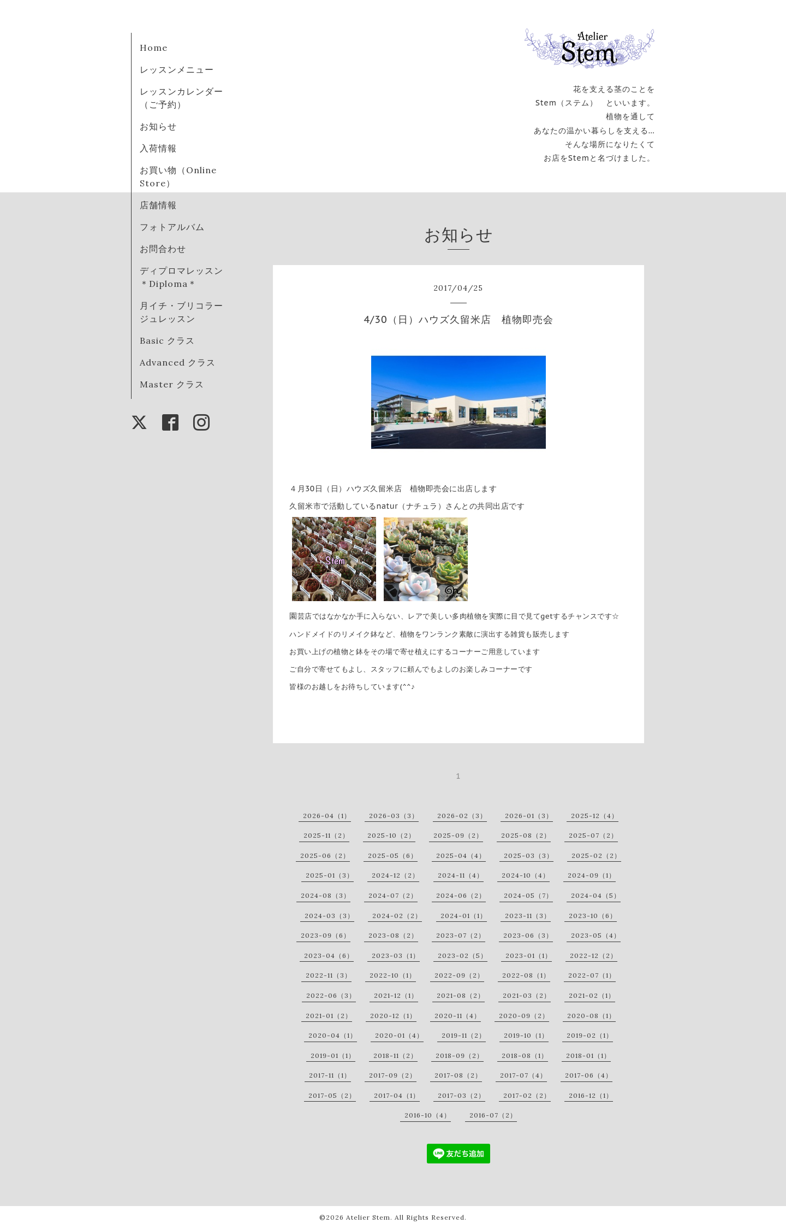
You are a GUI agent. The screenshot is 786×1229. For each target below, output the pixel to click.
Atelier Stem (368, 1217)
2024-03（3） (329, 916)
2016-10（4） (427, 1115)
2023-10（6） (593, 916)
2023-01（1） (528, 955)
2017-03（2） (461, 1095)
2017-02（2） (527, 1095)
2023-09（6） (325, 935)
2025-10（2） (391, 835)
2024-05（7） (528, 895)
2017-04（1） (397, 1095)
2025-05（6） (393, 855)
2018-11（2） (395, 1055)
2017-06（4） (588, 1075)
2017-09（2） (392, 1075)
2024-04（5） (596, 895)
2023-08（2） (393, 935)
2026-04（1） (327, 816)
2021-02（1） (592, 995)
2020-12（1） (393, 1016)
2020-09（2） (524, 1016)
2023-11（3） (528, 916)
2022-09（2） (459, 975)
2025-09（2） (458, 835)
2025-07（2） (593, 835)
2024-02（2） (397, 916)
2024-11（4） (461, 875)
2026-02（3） (462, 816)
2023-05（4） (596, 935)
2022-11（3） (329, 975)
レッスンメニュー (177, 69)
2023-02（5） (462, 955)
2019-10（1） (526, 1035)
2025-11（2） (326, 835)
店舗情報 (158, 204)
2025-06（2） (325, 855)
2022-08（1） (526, 975)
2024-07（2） (393, 895)
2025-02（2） (596, 855)
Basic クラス (167, 340)
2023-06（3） (528, 935)
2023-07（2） (460, 935)
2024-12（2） (395, 875)
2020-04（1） (332, 1035)
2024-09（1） (592, 875)
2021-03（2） (527, 995)
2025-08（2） (526, 835)
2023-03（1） (396, 955)
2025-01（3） (330, 875)
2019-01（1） (333, 1055)
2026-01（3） (529, 816)
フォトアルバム (172, 226)
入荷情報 (158, 148)
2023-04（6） (329, 955)
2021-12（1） (396, 995)
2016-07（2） (493, 1115)
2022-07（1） (592, 975)
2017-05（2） (332, 1095)
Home (154, 47)
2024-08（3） (325, 895)
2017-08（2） (458, 1075)
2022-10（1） (393, 975)
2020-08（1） (591, 1016)
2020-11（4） (457, 1016)
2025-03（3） (528, 855)
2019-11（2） (464, 1035)
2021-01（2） (329, 1016)
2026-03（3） (394, 816)
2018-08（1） (525, 1055)
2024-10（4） (526, 875)
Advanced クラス (178, 362)
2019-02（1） (590, 1035)
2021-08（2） (461, 995)
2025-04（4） (461, 855)
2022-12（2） (593, 955)
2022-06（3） (331, 995)
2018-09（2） (460, 1055)
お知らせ (158, 126)
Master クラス (172, 384)
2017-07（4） (523, 1075)
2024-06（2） (461, 895)
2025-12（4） (594, 816)
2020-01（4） (399, 1035)
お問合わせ (163, 248)
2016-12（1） (591, 1095)
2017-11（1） (330, 1075)
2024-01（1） (463, 916)
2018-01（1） (588, 1055)
